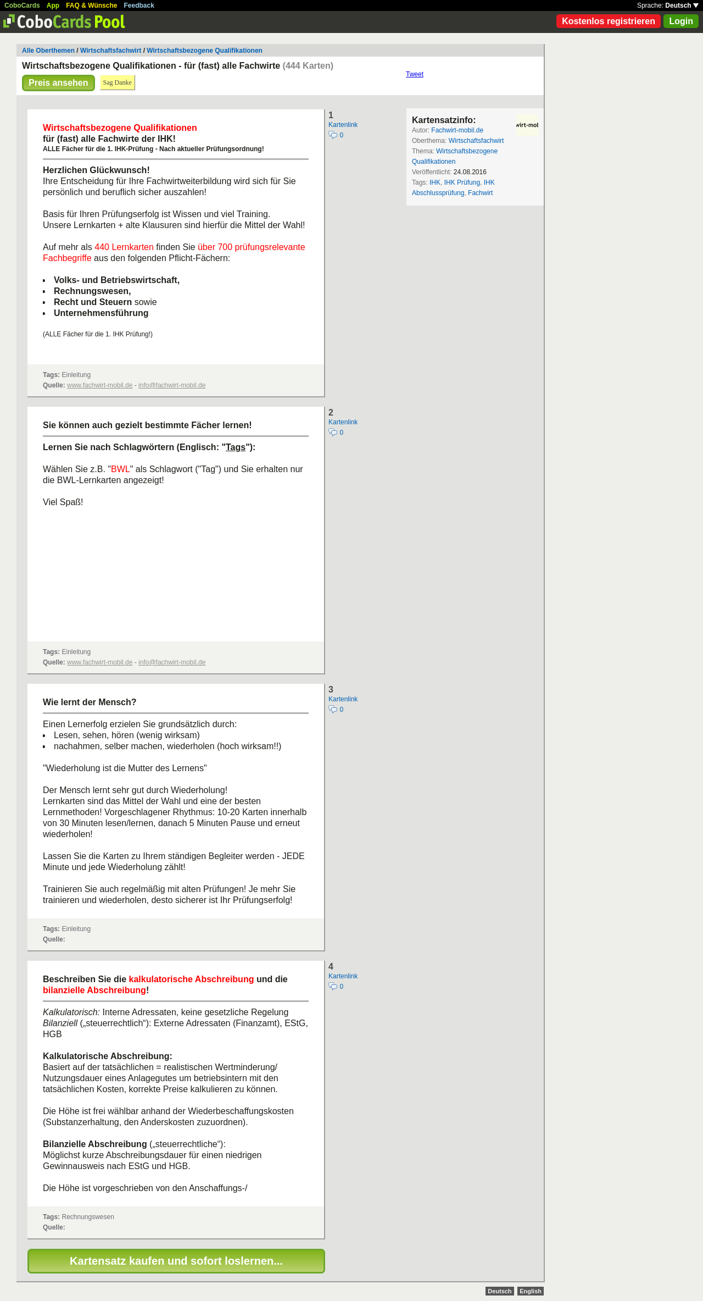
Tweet (414, 74)
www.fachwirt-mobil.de (99, 385)
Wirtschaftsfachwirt (110, 50)
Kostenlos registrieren (608, 21)
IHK (434, 182)
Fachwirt (480, 193)
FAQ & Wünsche (91, 5)
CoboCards (22, 5)
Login (681, 21)
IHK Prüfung (462, 182)
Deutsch (682, 5)
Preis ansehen (58, 82)
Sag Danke (117, 82)
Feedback (139, 5)
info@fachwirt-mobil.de (171, 385)
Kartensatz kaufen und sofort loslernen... (176, 1261)
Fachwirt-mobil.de (457, 130)
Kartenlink (343, 125)
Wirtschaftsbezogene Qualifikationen (205, 50)
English (531, 1291)
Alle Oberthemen (48, 50)
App (53, 5)
